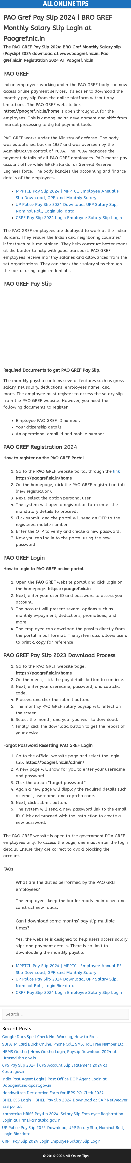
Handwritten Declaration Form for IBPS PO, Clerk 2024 (53, 1092)
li (114, 471)
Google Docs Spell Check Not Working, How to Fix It (50, 1036)
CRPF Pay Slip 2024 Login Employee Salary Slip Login (51, 1141)
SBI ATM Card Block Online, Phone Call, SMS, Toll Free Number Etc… (64, 1044)
